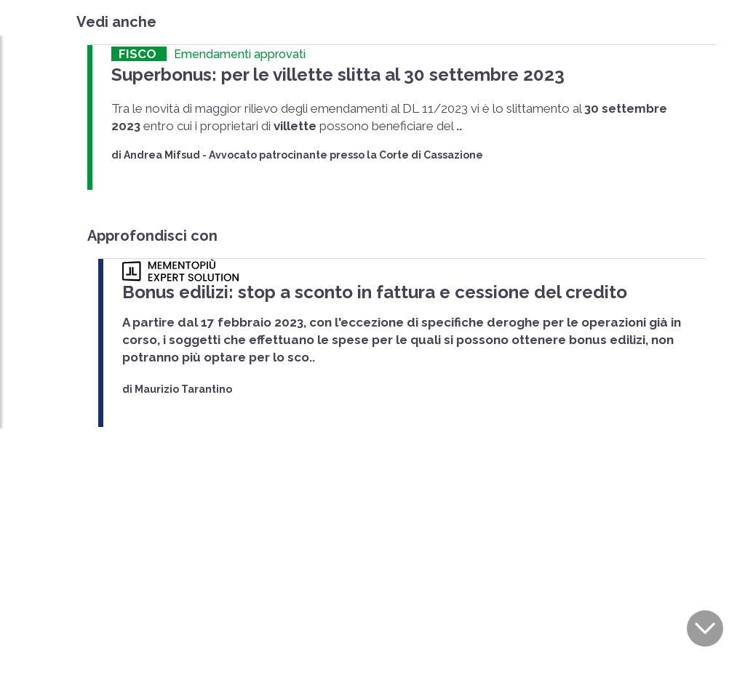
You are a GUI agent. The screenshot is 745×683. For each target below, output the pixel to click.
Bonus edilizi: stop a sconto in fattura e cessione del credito (345, 288)
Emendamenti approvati (240, 54)
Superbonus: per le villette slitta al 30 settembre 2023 (312, 73)
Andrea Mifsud (162, 152)
